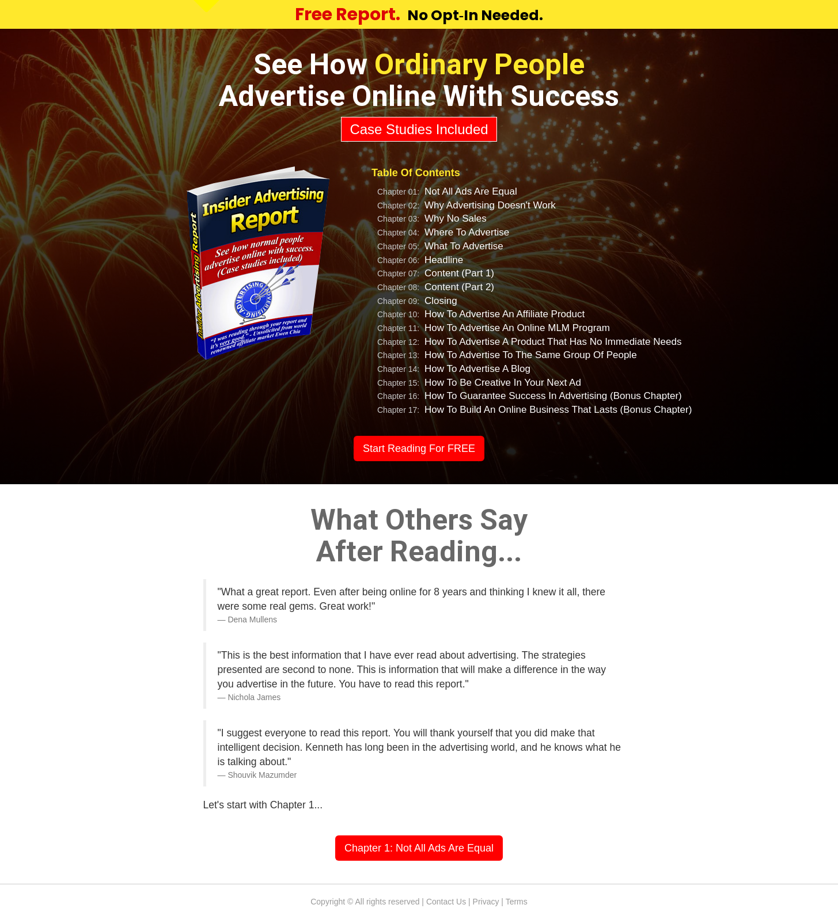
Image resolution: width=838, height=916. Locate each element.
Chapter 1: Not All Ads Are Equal (419, 848)
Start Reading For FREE (419, 448)
